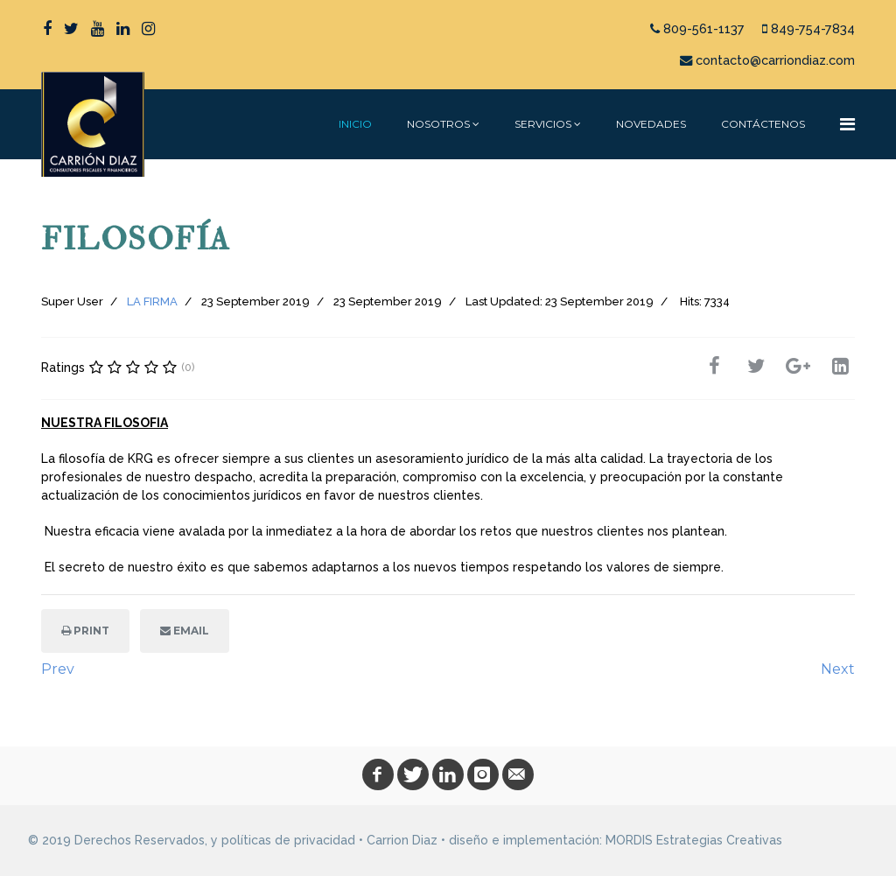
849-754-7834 (813, 28)
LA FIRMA (152, 301)
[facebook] (47, 28)
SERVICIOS (542, 123)
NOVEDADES (651, 123)
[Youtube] (97, 28)
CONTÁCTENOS (763, 123)
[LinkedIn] (123, 28)
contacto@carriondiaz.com (775, 60)
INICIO (355, 123)
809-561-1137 (704, 28)
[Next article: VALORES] (838, 669)
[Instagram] (148, 28)
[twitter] (71, 28)
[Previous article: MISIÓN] (57, 669)
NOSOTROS (438, 123)
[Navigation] (847, 124)
